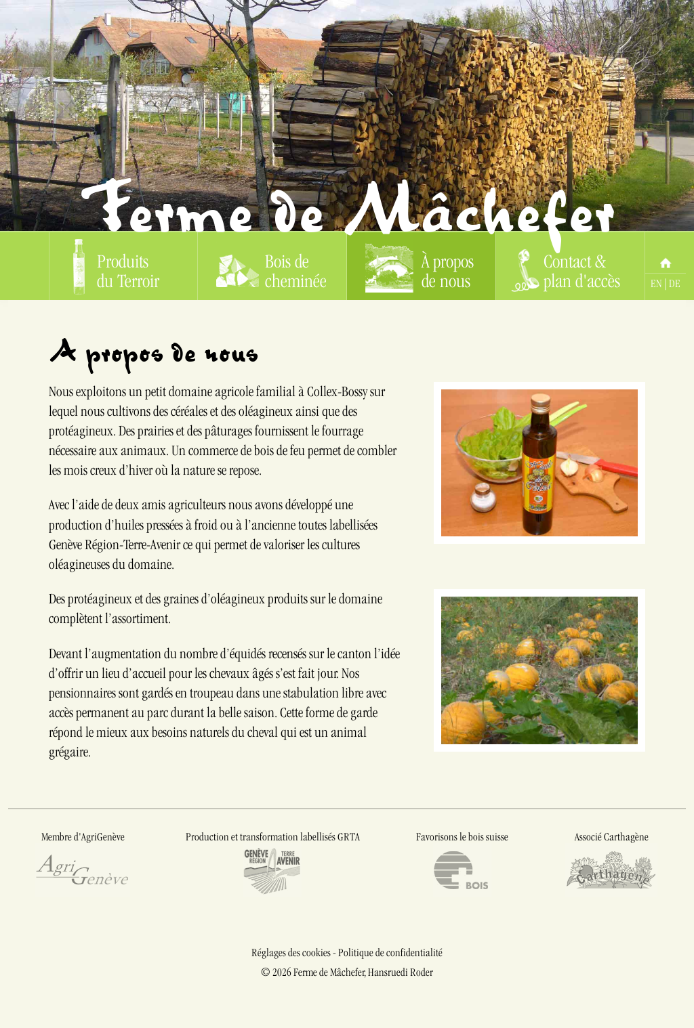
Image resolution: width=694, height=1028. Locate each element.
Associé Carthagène (611, 864)
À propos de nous (419, 266)
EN (656, 283)
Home (665, 252)
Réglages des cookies (291, 952)
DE (674, 283)
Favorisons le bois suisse (462, 864)
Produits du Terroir (116, 266)
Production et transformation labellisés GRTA (273, 864)
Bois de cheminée (271, 266)
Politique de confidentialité (390, 952)
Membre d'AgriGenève (82, 864)
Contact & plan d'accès (566, 266)
